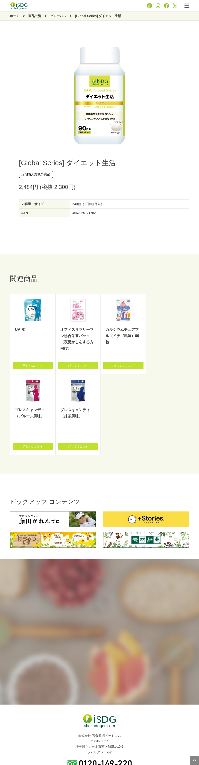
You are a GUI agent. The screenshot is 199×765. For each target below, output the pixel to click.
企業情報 (8, 706)
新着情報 (8, 726)
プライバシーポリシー (89, 748)
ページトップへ (194, 760)
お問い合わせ (115, 748)
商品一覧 (8, 716)
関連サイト (10, 736)
